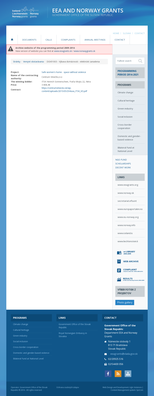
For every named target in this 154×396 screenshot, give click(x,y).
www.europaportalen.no (130, 209)
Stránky (16, 61)
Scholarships (123, 163)
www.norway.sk (126, 192)
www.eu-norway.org (128, 216)
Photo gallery (124, 302)
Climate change (125, 92)
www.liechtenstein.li (128, 241)
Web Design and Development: (116, 387)
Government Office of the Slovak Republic (75, 326)
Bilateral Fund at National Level (126, 149)
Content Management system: (123, 390)
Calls (49, 39)
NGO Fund (121, 159)
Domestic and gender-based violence (129, 138)
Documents (29, 39)
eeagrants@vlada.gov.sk (124, 353)
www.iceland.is (125, 233)
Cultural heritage (126, 100)
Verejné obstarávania (33, 61)
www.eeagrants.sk (63, 51)
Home (116, 33)
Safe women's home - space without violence (64, 72)
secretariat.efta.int (127, 200)
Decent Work (123, 167)
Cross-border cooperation (125, 126)
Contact (140, 33)
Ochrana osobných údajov (67, 387)
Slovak (127, 33)
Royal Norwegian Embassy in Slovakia (73, 335)
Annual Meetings (95, 39)
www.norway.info (126, 225)
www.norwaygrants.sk (84, 51)
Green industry (125, 108)
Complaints (68, 39)
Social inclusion (125, 116)
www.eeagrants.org (128, 184)
